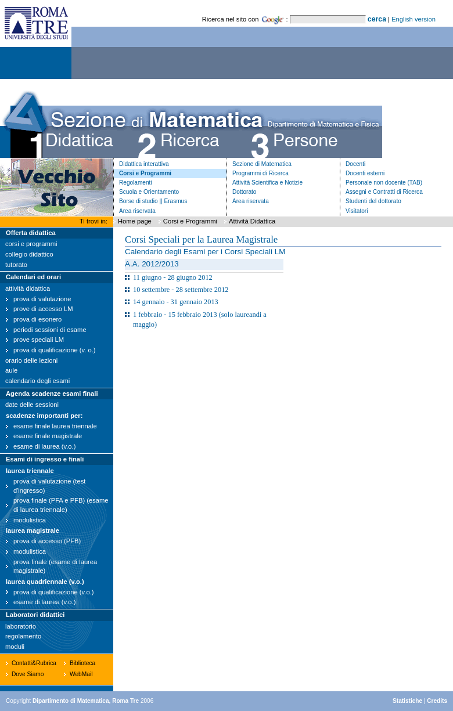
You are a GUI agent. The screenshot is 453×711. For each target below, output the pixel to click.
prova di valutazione (42, 298)
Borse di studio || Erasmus (153, 201)
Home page (135, 221)
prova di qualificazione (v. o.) (54, 350)
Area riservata (137, 211)
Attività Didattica (252, 221)
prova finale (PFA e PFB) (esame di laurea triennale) (61, 505)
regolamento (23, 636)
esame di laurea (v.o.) (44, 446)
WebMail (81, 674)
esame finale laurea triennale (55, 426)
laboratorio (20, 626)
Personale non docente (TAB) (384, 182)
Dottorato (244, 192)
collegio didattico (29, 254)
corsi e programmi (31, 243)
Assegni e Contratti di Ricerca (384, 192)
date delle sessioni (32, 404)
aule (11, 370)
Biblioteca (82, 663)
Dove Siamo (28, 674)
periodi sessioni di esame (50, 329)
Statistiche (407, 701)
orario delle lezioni (31, 360)
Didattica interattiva (144, 164)
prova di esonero (37, 319)
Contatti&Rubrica (34, 663)
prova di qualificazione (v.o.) (53, 592)
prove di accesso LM (43, 308)
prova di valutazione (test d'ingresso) (49, 486)
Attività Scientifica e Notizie (267, 182)
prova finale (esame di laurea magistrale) (55, 566)
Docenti (355, 164)
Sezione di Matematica (262, 164)
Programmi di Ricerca (260, 173)
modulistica (29, 520)
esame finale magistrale (47, 435)
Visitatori (357, 211)
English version (413, 19)
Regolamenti (135, 182)
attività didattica (27, 288)
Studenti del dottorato (373, 201)
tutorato (16, 264)
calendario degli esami (37, 380)
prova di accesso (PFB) (47, 540)
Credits (437, 701)
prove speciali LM (38, 339)
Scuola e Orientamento (149, 192)
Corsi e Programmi (145, 173)
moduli (14, 646)
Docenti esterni (365, 173)
